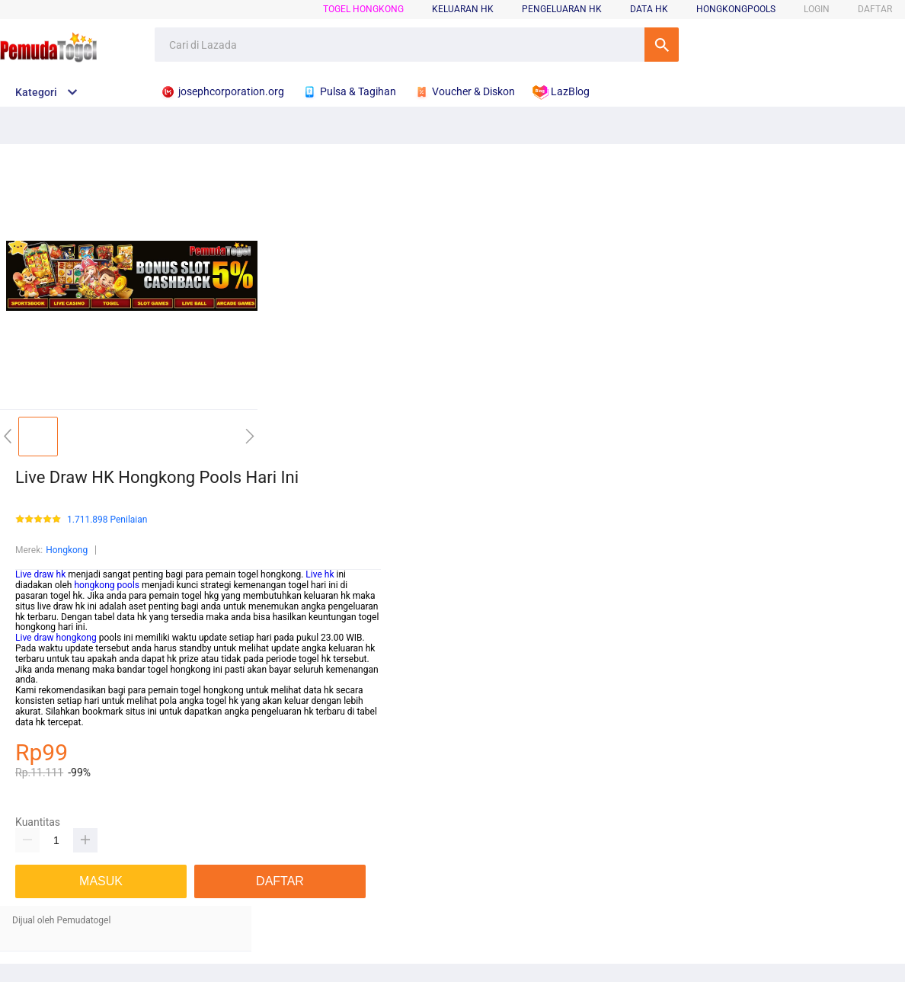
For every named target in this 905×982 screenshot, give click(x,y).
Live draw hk (40, 574)
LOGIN (817, 9)
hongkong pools (106, 585)
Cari (661, 44)
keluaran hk (463, 9)
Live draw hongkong (56, 637)
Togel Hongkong (363, 9)
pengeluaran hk (562, 9)
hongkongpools (735, 9)
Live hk (319, 574)
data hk (649, 9)
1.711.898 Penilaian (107, 520)
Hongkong (67, 550)
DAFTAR (875, 9)
